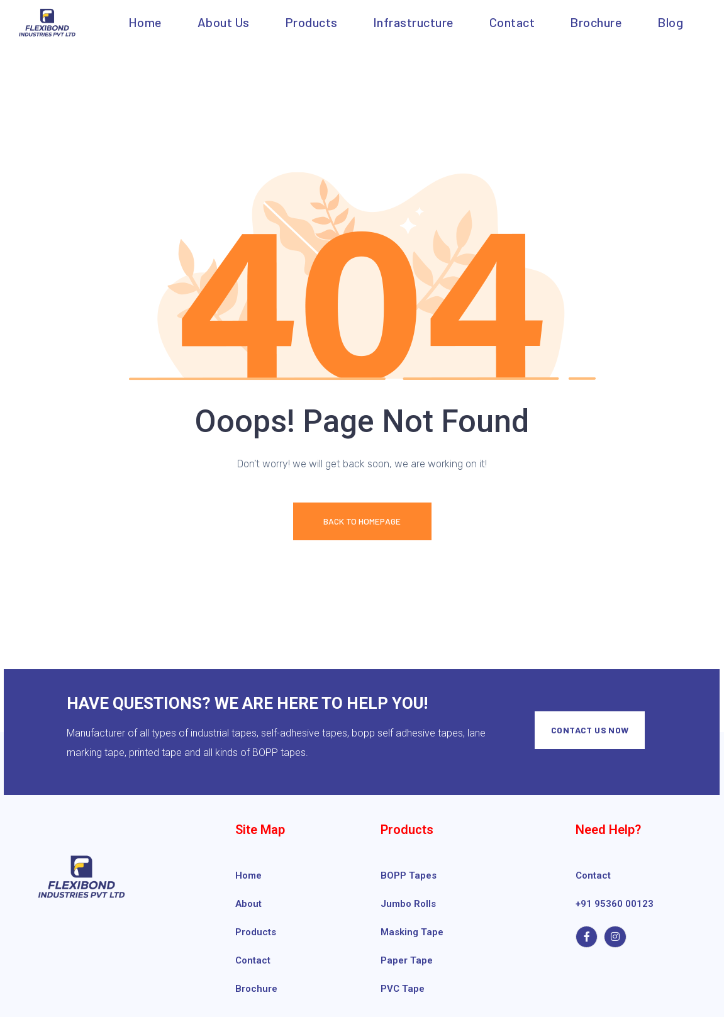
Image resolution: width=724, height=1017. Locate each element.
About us (224, 22)
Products (311, 22)
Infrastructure (413, 22)
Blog (670, 22)
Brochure (596, 22)
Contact (512, 22)
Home (145, 22)
